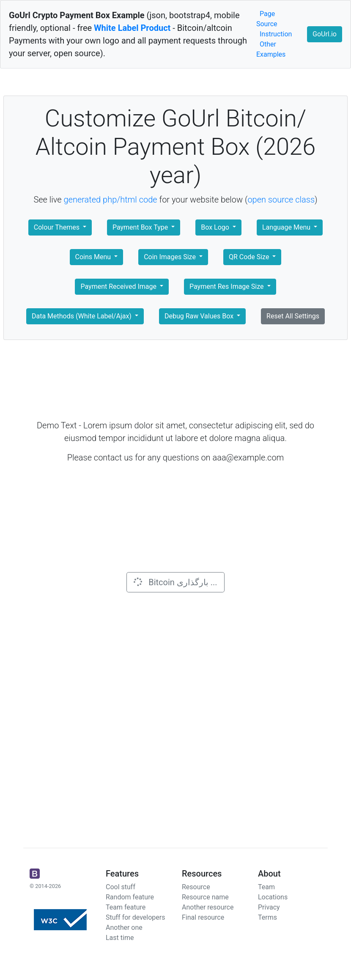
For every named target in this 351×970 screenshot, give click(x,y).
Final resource (203, 917)
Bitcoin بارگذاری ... (174, 582)
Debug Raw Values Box (200, 316)
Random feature (130, 897)
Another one (124, 927)
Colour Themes (57, 227)
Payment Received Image (119, 286)
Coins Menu (94, 257)
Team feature (125, 907)
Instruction (276, 34)
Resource (196, 887)
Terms (267, 917)
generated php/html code (110, 200)
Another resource (207, 907)
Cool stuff (120, 887)
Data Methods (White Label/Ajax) (82, 316)
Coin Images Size (170, 257)
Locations (273, 897)
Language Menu (287, 227)
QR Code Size (250, 257)
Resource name (205, 897)
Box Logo (216, 227)
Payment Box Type (141, 227)
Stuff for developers (135, 917)
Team (266, 887)
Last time (120, 938)
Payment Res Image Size (227, 286)
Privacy (269, 907)
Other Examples (270, 49)
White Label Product (132, 28)
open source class (281, 200)
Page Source (266, 19)
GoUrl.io (325, 34)
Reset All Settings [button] (292, 316)
